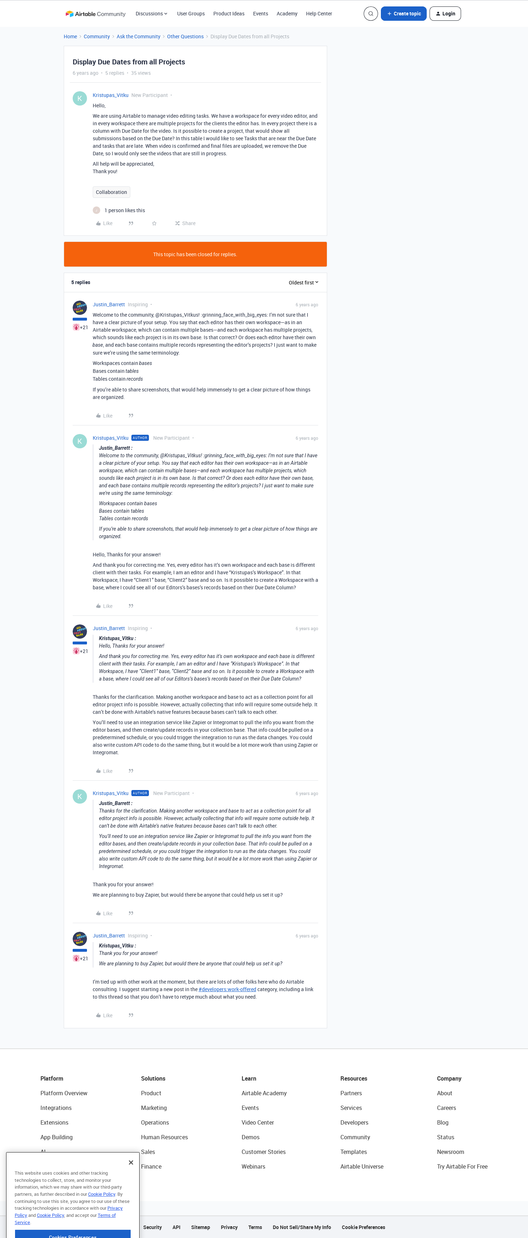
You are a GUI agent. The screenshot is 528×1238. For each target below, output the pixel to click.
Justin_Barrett (109, 304)
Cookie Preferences (363, 1227)
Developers (354, 1122)
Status (445, 1137)
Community (97, 36)
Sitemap (200, 1227)
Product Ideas (228, 13)
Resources (353, 1078)
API (176, 1227)
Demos (251, 1137)
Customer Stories (264, 1152)
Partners (351, 1093)
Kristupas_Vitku (111, 95)
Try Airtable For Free (462, 1166)
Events (260, 13)
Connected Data (61, 1166)
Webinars (253, 1166)
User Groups (191, 13)
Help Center (319, 13)
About (444, 1093)
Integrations (56, 1108)
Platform (51, 1078)
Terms (255, 1227)
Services (351, 1108)
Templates (353, 1152)
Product (151, 1093)
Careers (446, 1108)
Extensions (54, 1122)
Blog (443, 1122)
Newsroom (450, 1152)
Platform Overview (63, 1093)
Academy (287, 13)
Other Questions (185, 36)
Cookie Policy (101, 1214)
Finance (151, 1166)
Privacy (229, 1227)
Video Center (258, 1122)
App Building (56, 1137)
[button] (404, 13)
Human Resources (164, 1137)
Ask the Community (138, 36)
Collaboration (111, 192)
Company (449, 1078)
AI (43, 1152)
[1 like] (119, 210)
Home (70, 36)
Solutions (153, 1078)
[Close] (131, 1183)
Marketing (154, 1108)
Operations (155, 1122)
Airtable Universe (361, 1166)
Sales (148, 1152)
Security (152, 1227)
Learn (249, 1078)
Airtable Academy (264, 1093)
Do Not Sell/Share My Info (302, 1227)
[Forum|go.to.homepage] (95, 13)
